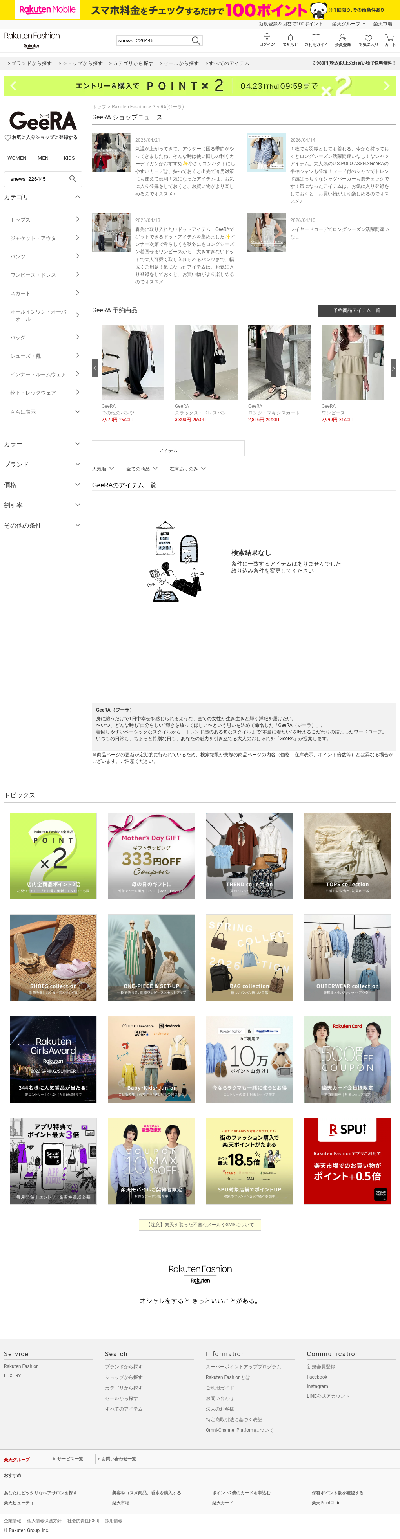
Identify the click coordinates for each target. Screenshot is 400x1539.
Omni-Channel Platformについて (240, 1430)
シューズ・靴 (45, 356)
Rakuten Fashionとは (228, 1377)
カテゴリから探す (124, 1388)
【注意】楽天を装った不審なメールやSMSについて (200, 1224)
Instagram (317, 1386)
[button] (134, 379)
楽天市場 (382, 24)
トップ (99, 107)
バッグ (45, 337)
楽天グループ (346, 24)
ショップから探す (124, 1377)
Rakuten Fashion (129, 107)
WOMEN (17, 158)
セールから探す (121, 1398)
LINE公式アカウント (328, 1396)
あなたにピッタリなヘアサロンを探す (40, 1493)
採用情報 (113, 1520)
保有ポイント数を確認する (338, 1493)
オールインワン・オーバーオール (45, 315)
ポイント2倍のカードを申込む (241, 1493)
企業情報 (12, 1520)
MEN (43, 158)
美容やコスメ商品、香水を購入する (146, 1493)
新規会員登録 (321, 1367)
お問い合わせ (220, 1398)
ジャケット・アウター (45, 238)
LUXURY (12, 1376)
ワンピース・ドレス (45, 275)
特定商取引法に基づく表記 (234, 1419)
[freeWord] (43, 179)
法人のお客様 (220, 1409)
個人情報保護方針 (44, 1520)
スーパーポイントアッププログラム (243, 1367)
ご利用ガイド (220, 1388)
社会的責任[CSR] (83, 1520)
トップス (45, 219)
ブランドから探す (124, 1367)
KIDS (69, 158)
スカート (45, 293)
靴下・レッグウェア (45, 392)
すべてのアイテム (124, 1409)
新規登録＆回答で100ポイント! (291, 24)
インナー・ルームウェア (45, 374)
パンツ (45, 256)
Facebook (317, 1377)
